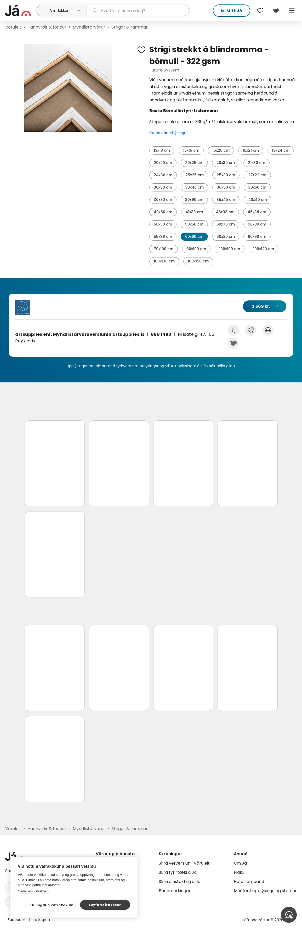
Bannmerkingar (175, 891)
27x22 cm (257, 175)
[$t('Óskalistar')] (260, 10)
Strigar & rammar (129, 27)
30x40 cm (194, 187)
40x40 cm (257, 199)
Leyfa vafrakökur (105, 905)
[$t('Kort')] (276, 10)
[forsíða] (20, 10)
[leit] (138, 10)
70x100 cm (163, 248)
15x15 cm (191, 150)
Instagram (42, 919)
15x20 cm (221, 150)
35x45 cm (225, 199)
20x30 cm (225, 162)
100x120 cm (263, 248)
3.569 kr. (261, 306)
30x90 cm (194, 199)
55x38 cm (163, 236)
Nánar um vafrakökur (33, 891)
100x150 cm (198, 261)
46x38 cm (257, 212)
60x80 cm (225, 236)
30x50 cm (226, 187)
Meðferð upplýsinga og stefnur (265, 891)
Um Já (240, 863)
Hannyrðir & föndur (46, 27)
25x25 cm (194, 175)
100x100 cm (229, 248)
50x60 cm (194, 224)
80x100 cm (196, 248)
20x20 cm (163, 162)
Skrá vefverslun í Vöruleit (184, 863)
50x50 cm (163, 224)
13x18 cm (162, 150)
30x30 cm (163, 187)
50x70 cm (225, 224)
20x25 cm (194, 162)
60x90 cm (257, 236)
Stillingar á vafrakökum (52, 905)
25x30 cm (226, 175)
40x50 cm (163, 212)
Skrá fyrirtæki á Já (178, 872)
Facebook (17, 919)
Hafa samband (249, 881)
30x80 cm (163, 199)
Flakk (239, 872)
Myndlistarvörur (89, 27)
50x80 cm (257, 224)
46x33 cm (225, 212)
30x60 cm (257, 187)
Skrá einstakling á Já (180, 881)
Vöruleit (13, 27)
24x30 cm (163, 175)
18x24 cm (280, 150)
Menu (291, 10)
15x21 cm (251, 150)
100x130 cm (164, 261)
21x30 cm (256, 162)
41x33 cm (194, 212)
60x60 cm (194, 236)
